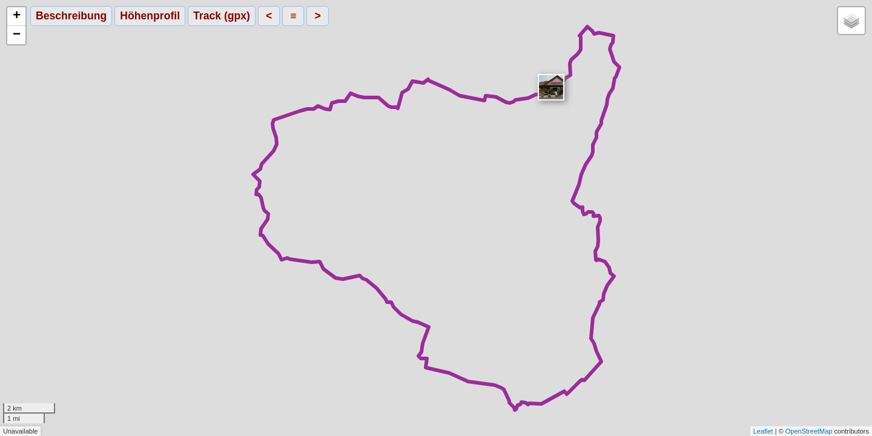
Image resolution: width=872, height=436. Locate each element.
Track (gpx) (221, 16)
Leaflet (763, 431)
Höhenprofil (150, 16)
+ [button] (17, 16)
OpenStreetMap (809, 431)
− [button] (17, 35)
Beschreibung (71, 16)
